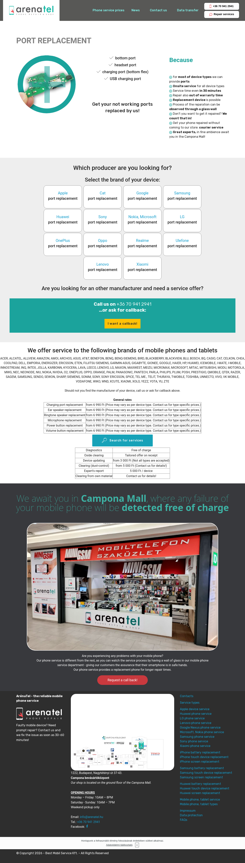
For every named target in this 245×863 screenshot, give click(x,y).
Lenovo (102, 264)
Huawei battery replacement (200, 784)
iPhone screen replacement (199, 761)
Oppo (102, 240)
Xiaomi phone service (195, 746)
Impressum (188, 810)
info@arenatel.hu (91, 817)
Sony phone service (194, 741)
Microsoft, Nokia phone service (202, 732)
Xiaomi (142, 264)
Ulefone (182, 240)
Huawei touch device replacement (204, 788)
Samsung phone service (197, 737)
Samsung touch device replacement (206, 773)
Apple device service (194, 709)
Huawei (62, 217)
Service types (189, 702)
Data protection (191, 815)
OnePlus (63, 240)
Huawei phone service (196, 714)
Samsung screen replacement (201, 777)
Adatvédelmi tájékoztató (119, 844)
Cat (102, 193)
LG (182, 217)
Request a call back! (122, 680)
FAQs (183, 820)
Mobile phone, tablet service (200, 799)
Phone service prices (108, 10)
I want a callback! (122, 323)
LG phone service (192, 718)
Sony (102, 217)
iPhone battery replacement (200, 752)
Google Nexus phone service (200, 727)
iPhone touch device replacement (204, 757)
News (135, 10)
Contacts (186, 696)
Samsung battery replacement (202, 768)
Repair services (221, 14)
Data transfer (187, 10)
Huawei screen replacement (200, 793)
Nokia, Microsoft (142, 217)
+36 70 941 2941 (222, 6)
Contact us (158, 10)
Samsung (182, 193)
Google (142, 193)
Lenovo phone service (195, 723)
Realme (142, 240)
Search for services (122, 440)
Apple (63, 193)
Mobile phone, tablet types (199, 804)
